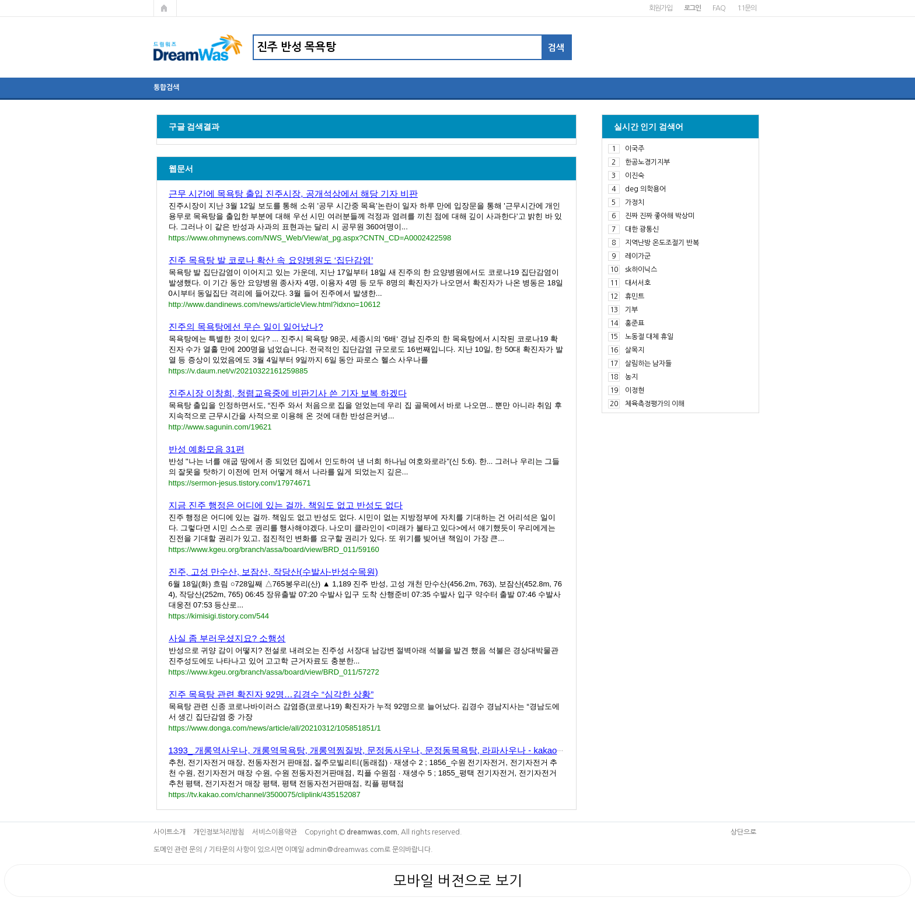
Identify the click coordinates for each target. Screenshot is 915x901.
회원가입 (660, 8)
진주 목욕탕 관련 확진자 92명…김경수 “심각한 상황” (271, 694)
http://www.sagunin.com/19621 (220, 426)
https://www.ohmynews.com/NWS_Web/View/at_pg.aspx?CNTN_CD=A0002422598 (310, 237)
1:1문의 (746, 8)
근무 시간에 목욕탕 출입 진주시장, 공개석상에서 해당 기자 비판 (293, 193)
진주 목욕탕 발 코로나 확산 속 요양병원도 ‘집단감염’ (271, 260)
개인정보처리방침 (219, 832)
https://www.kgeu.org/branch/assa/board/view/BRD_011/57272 (274, 672)
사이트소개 (169, 832)
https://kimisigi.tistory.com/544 (219, 616)
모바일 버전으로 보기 (457, 881)
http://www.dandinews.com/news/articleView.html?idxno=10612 (275, 304)
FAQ (719, 8)
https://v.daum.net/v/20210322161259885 (238, 370)
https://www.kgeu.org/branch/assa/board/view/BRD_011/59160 (274, 549)
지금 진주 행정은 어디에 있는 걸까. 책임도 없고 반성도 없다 (286, 505)
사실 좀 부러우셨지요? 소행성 (227, 638)
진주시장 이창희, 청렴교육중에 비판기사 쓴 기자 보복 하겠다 (288, 393)
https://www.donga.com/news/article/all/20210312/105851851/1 (275, 728)
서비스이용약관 (274, 832)
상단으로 (743, 832)
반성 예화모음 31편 (207, 449)
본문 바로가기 (0, 0)
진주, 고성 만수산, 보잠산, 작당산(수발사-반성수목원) (273, 572)
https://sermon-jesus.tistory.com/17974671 (240, 483)
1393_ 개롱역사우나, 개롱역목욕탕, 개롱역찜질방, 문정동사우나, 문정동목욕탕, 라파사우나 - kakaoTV (368, 750)
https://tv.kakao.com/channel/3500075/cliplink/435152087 (265, 794)
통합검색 (166, 87)
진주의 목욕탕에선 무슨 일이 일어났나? (246, 326)
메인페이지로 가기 (165, 8)
